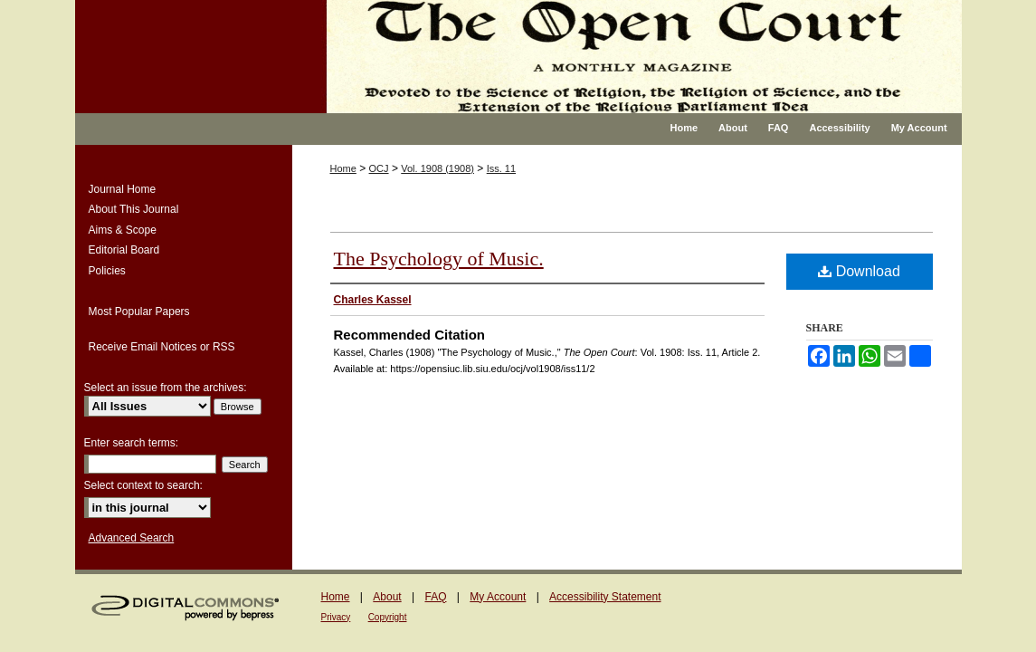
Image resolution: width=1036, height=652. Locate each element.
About (387, 596)
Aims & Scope (123, 230)
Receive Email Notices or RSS (162, 346)
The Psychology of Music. (439, 258)
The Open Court (631, 56)
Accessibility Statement (605, 596)
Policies (107, 270)
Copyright (387, 617)
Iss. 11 (501, 168)
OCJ (379, 168)
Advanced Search (132, 538)
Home (343, 168)
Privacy (336, 617)
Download (859, 271)
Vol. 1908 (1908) (437, 168)
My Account (498, 596)
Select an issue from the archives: (165, 387)
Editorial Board (124, 250)
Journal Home (123, 189)
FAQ (435, 596)
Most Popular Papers (139, 311)
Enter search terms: (131, 442)
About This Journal (134, 209)
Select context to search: (143, 485)
